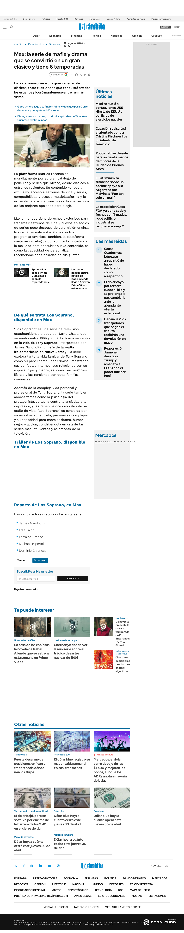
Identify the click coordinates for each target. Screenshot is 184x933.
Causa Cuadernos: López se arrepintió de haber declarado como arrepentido (114, 262)
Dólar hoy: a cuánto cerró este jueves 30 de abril (32, 846)
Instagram (31, 865)
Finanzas (76, 35)
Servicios (78, 19)
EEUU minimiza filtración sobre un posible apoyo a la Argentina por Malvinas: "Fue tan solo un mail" (110, 188)
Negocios (116, 35)
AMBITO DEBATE (123, 907)
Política (96, 35)
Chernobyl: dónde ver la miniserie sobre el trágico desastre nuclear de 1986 (70, 651)
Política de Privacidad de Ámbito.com (41, 896)
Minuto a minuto (105, 754)
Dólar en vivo (29, 19)
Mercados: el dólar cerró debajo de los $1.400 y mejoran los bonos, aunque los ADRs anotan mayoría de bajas (110, 770)
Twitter (15, 866)
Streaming (55, 44)
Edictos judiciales (111, 896)
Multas (137, 896)
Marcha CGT (62, 19)
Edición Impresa (141, 884)
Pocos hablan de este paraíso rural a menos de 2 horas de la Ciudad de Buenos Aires (112, 161)
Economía (55, 35)
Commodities (120, 442)
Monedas (100, 442)
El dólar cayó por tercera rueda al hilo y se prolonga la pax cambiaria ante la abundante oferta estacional (114, 297)
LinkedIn (40, 865)
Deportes (116, 884)
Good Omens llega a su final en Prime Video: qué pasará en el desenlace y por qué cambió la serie (52, 108)
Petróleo (46, 19)
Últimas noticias (45, 878)
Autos (56, 890)
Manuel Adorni (113, 19)
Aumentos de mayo (136, 19)
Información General (30, 890)
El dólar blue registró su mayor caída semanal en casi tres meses (72, 763)
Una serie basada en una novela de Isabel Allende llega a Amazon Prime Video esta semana (80, 279)
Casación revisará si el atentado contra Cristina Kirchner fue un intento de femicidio (111, 136)
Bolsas (109, 442)
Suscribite (73, 578)
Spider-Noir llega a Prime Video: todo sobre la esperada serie (41, 276)
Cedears (131, 442)
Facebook (24, 865)
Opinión (137, 35)
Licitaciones (157, 896)
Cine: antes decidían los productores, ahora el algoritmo (124, 664)
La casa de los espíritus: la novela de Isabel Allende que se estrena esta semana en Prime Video (32, 653)
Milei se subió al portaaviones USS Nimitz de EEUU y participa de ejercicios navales (109, 112)
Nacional (79, 884)
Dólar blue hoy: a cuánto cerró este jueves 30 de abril (67, 820)
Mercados (159, 878)
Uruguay (156, 35)
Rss (120, 890)
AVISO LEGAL (83, 896)
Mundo (98, 884)
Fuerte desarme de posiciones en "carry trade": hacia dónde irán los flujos (29, 765)
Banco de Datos (134, 878)
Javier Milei (94, 19)
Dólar (36, 35)
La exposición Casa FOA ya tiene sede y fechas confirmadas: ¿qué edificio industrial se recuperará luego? (111, 216)
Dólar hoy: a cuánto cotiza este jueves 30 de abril (70, 843)
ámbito (18, 44)
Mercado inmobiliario (161, 19)
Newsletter (176, 35)
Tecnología (103, 890)
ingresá (176, 27)
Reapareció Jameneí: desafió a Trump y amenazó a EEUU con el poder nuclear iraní (115, 362)
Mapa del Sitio (140, 890)
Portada (20, 878)
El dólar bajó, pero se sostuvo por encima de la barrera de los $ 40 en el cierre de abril (31, 822)
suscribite (165, 27)
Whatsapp (58, 865)
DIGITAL (56, 907)
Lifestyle (59, 884)
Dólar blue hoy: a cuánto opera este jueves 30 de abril (108, 820)
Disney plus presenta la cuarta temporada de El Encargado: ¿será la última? (123, 633)
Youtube (49, 866)
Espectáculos (36, 44)
